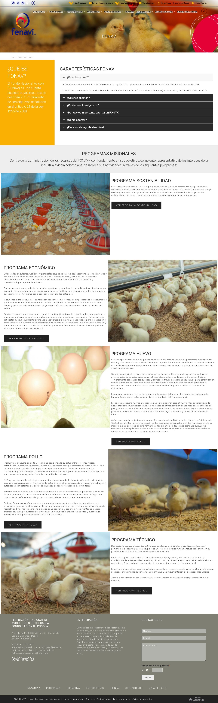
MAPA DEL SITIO (157, 688)
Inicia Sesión (201, 3)
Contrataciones (128, 3)
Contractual (80, 3)
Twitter (13, 3)
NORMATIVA (73, 688)
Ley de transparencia (73, 699)
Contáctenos (148, 3)
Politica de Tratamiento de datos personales (108, 699)
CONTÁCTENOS (133, 688)
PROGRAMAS (53, 688)
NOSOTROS (33, 688)
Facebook (33, 3)
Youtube (18, 3)
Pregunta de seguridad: (156, 665)
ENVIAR (147, 677)
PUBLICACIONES (95, 688)
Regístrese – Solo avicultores (175, 3)
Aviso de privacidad (142, 699)
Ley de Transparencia (102, 3)
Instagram (23, 3)
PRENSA (114, 688)
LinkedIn (28, 3)
